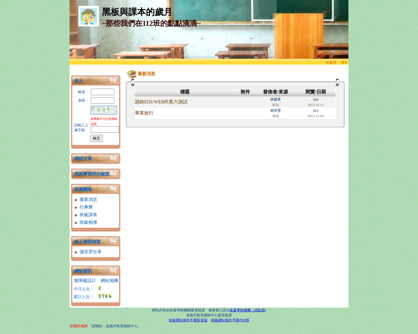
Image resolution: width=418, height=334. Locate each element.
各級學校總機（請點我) (248, 310)
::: (71, 68)
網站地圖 (109, 280)
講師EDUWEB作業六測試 (161, 101)
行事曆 (83, 207)
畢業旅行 (144, 112)
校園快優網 (78, 326)
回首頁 (331, 62)
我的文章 (83, 158)
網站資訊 (83, 271)
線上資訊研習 (87, 241)
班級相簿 (85, 222)
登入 (344, 62)
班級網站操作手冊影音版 (188, 320)
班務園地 (83, 189)
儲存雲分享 (88, 251)
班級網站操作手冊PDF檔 (230, 320)
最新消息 (85, 199)
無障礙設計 (85, 280)
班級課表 (85, 214)
